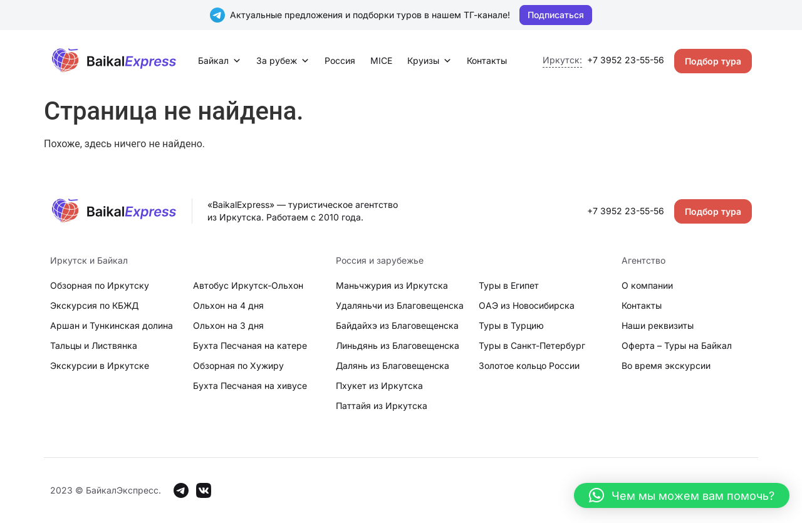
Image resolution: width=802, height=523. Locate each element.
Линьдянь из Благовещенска (397, 345)
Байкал (219, 60)
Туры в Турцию (511, 325)
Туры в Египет (509, 285)
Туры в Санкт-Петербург (532, 345)
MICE (381, 60)
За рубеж (283, 60)
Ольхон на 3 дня (228, 325)
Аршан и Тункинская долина (111, 325)
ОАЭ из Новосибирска (527, 305)
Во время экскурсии (666, 365)
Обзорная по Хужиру (238, 365)
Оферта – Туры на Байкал (677, 345)
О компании (647, 285)
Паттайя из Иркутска (381, 405)
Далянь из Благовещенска (392, 365)
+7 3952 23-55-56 (625, 59)
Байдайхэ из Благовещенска (397, 325)
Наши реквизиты (658, 325)
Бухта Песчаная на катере (250, 345)
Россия (340, 60)
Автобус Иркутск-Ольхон (248, 285)
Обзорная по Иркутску (99, 285)
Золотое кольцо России (529, 365)
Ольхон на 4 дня (228, 305)
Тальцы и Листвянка (93, 345)
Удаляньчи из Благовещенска (400, 305)
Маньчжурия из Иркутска (392, 285)
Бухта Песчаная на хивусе (250, 385)
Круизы (429, 60)
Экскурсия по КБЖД (94, 305)
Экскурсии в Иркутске (99, 365)
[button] (681, 495)
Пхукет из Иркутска (379, 385)
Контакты (487, 60)
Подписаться (556, 14)
